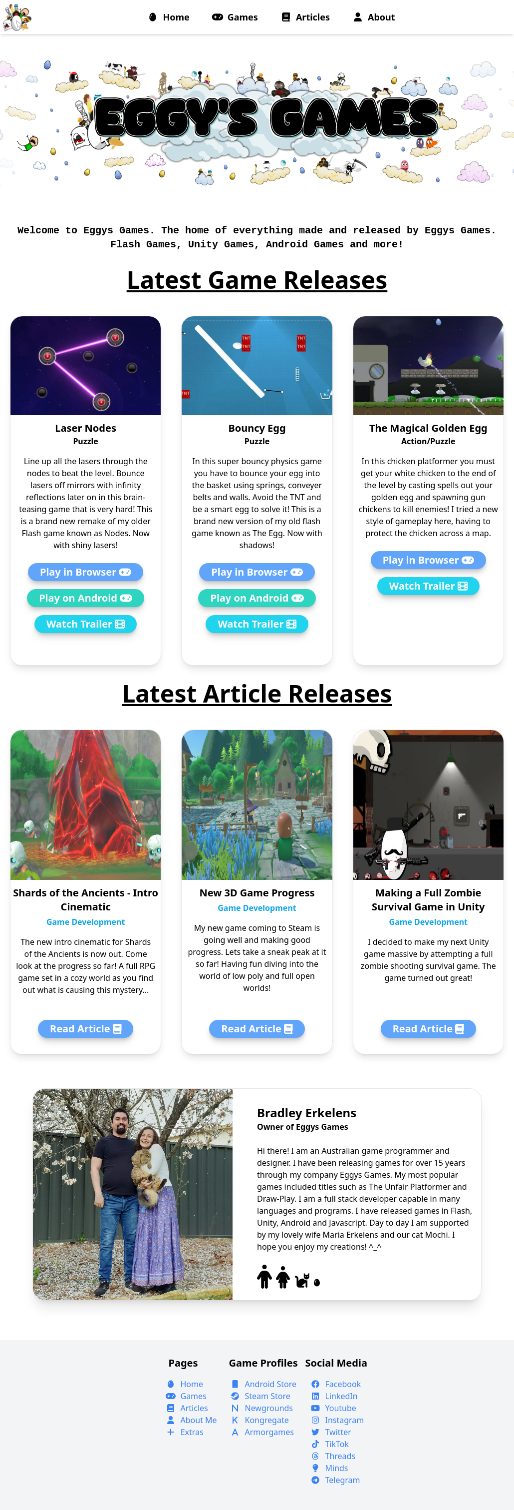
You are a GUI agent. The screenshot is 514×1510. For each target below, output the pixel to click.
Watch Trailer (85, 624)
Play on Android (85, 598)
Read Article (85, 1028)
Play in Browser (85, 572)
